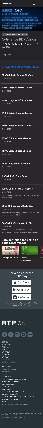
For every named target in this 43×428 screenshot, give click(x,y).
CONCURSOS (6, 367)
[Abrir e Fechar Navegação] (40, 3)
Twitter (11, 334)
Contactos (6, 372)
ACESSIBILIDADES (8, 384)
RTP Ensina (6, 354)
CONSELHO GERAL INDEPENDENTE (14, 391)
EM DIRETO (5, 359)
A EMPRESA (6, 389)
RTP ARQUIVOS (7, 352)
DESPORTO (6, 344)
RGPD (4, 402)
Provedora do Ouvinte (11, 381)
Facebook (4, 334)
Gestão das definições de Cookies (15, 404)
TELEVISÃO (6, 347)
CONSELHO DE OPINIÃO (10, 394)
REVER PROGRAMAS (9, 362)
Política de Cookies (26, 413)
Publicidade (15, 414)
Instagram (17, 334)
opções (6, 55)
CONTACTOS (6, 376)
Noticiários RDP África (19, 39)
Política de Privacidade (10, 413)
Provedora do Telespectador (14, 379)
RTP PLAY (5, 357)
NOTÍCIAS (5, 342)
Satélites (5, 386)
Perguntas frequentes (11, 369)
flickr (30, 334)
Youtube (23, 334)
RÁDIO (4, 349)
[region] (21, 19)
